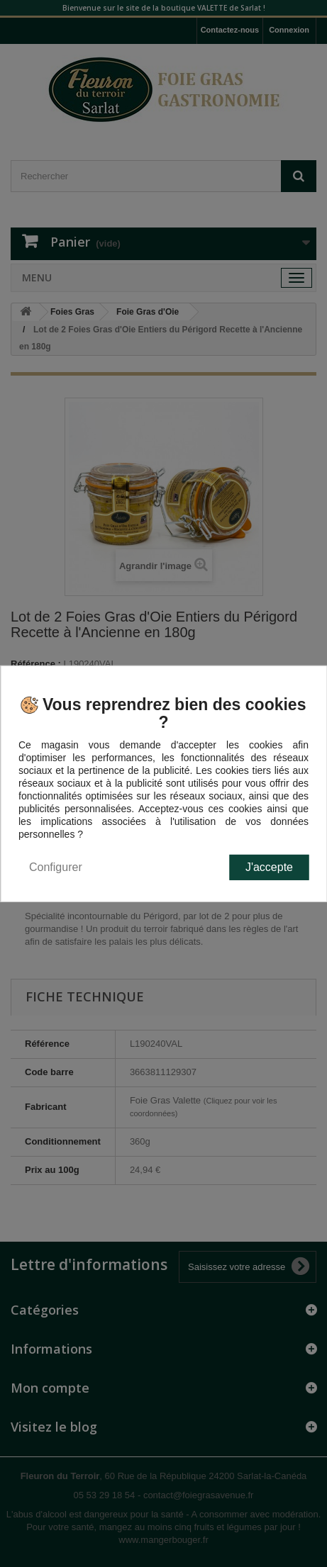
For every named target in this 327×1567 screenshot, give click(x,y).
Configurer (55, 867)
